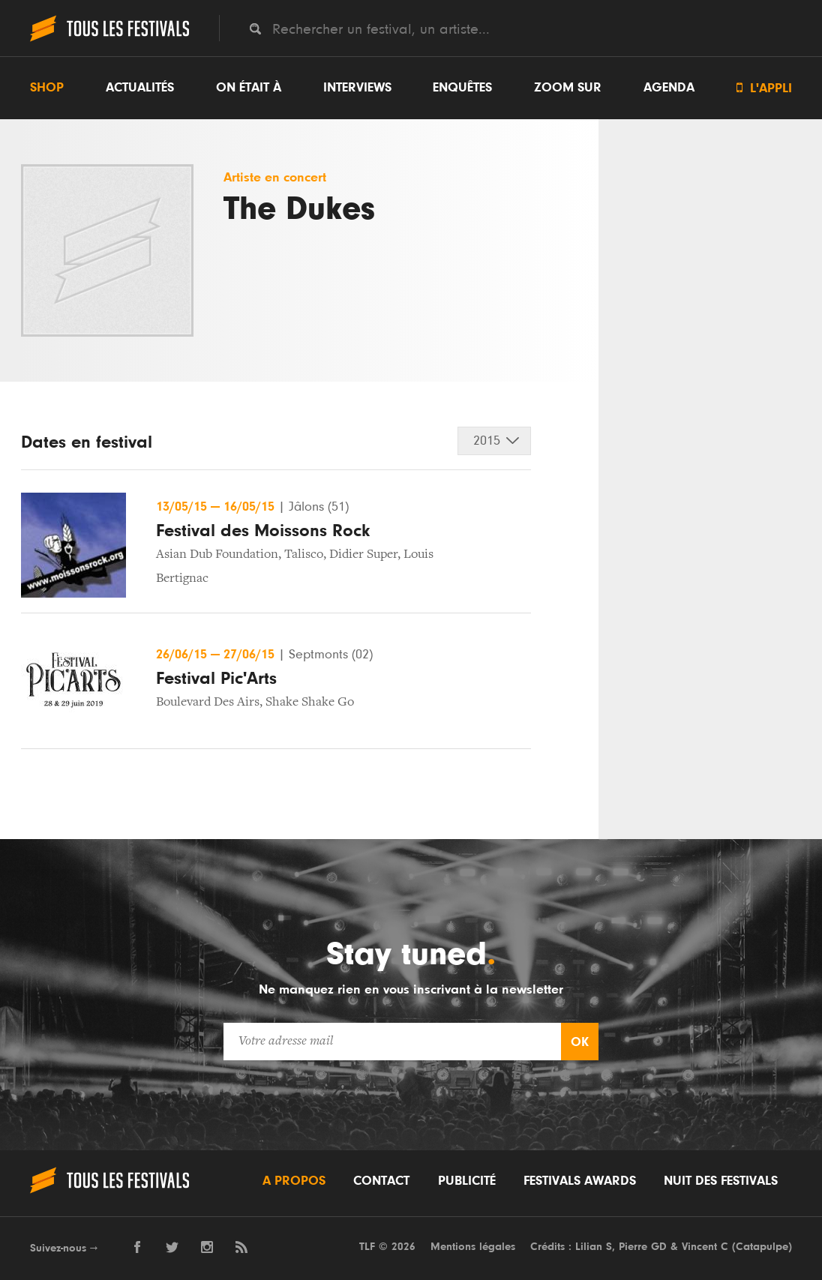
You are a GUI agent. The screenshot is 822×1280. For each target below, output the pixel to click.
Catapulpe (762, 1246)
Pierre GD (643, 1246)
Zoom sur (568, 87)
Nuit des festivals (721, 1181)
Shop (47, 87)
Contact (381, 1181)
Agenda (669, 87)
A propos (294, 1181)
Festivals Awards (580, 1181)
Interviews (357, 87)
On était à (248, 87)
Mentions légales (472, 1246)
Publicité (467, 1181)
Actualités (140, 87)
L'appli (764, 88)
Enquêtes (462, 87)
